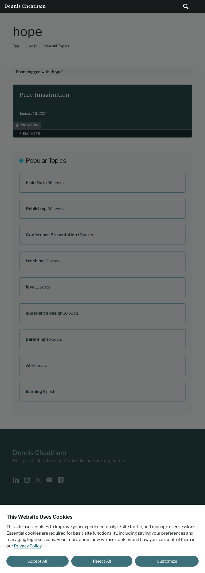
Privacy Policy (27, 545)
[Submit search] (185, 6)
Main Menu (198, 6)
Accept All (37, 561)
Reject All (102, 561)
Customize (167, 561)
